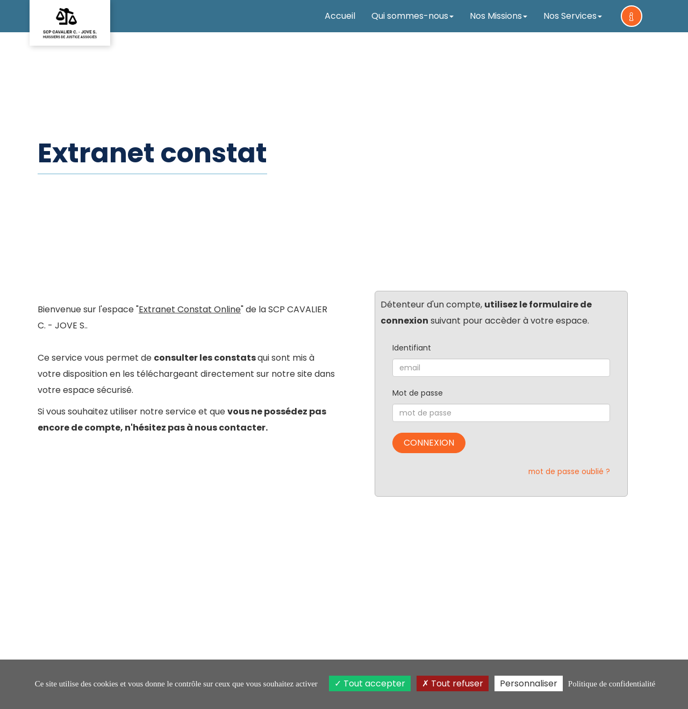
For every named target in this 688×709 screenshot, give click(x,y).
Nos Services (572, 16)
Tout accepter (369, 683)
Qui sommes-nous (412, 16)
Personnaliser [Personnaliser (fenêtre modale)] (528, 683)
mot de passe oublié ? (569, 472)
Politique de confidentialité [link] (611, 683)
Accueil (340, 16)
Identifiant (411, 347)
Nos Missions (498, 16)
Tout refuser (452, 683)
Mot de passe (417, 393)
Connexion (429, 442)
